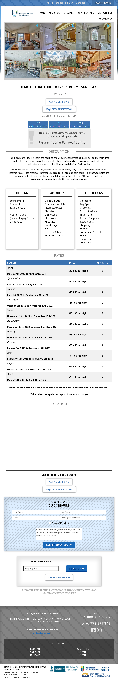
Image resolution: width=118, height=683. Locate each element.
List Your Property (43, 618)
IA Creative (27, 677)
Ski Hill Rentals (56, 3)
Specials (65, 14)
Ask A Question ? (59, 101)
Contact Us (107, 14)
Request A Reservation (59, 108)
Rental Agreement (19, 618)
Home (43, 14)
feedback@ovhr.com (42, 632)
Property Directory (48, 621)
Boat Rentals (78, 14)
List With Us (93, 14)
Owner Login (64, 618)
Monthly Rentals (77, 3)
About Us (53, 14)
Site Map (29, 621)
